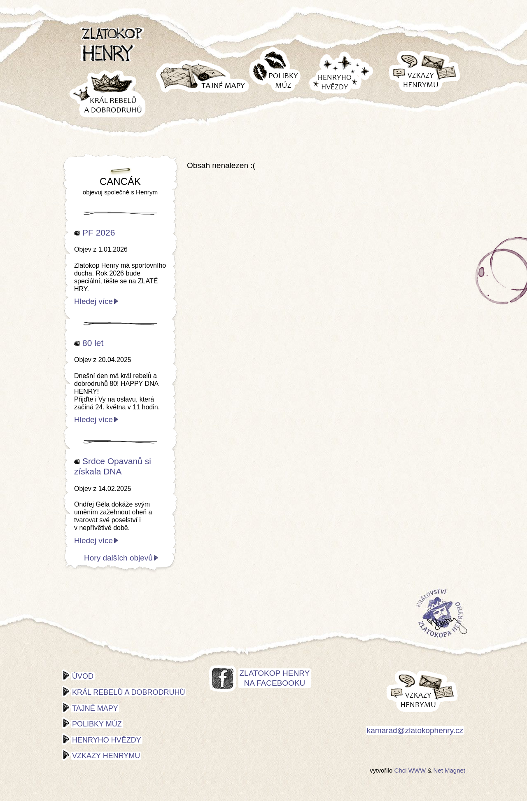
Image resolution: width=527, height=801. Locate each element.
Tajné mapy (95, 708)
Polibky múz (97, 724)
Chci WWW (410, 770)
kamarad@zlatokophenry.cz (415, 730)
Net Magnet (449, 770)
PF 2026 (98, 232)
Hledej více (93, 301)
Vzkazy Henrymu (106, 756)
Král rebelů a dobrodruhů (128, 692)
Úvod (82, 676)
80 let (92, 343)
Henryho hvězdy (106, 740)
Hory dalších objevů (118, 557)
